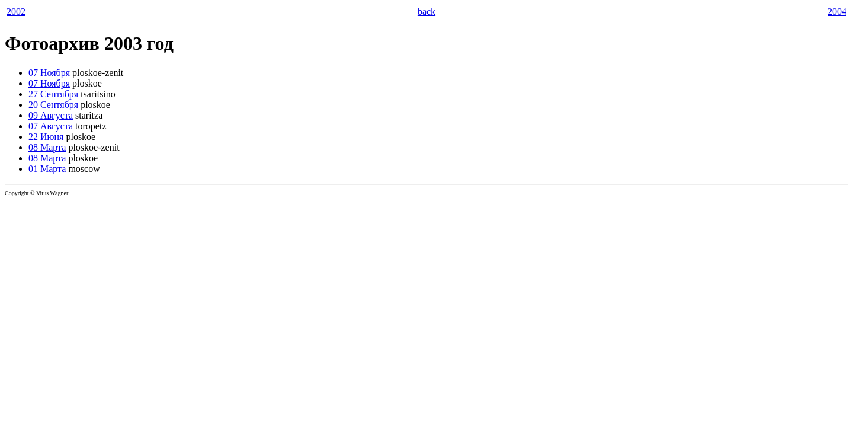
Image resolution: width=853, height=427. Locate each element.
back (426, 12)
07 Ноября (49, 73)
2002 (16, 12)
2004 (837, 12)
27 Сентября (53, 94)
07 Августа (50, 126)
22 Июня (45, 137)
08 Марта (47, 147)
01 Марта (47, 169)
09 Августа (50, 115)
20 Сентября (53, 105)
